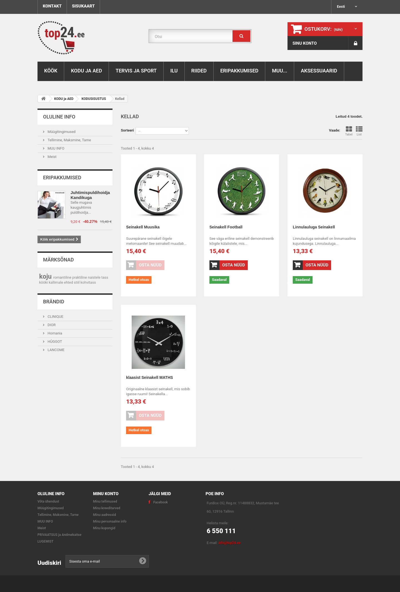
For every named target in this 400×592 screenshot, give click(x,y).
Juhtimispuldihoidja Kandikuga (90, 195)
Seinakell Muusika (143, 227)
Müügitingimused (61, 132)
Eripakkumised (62, 177)
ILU (174, 71)
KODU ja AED (86, 71)
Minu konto (106, 493)
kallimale (56, 282)
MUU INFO (55, 148)
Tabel (348, 131)
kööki (44, 282)
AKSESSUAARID (319, 71)
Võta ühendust (48, 501)
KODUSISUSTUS (94, 99)
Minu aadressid (104, 515)
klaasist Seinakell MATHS (149, 377)
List (359, 131)
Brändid (53, 301)
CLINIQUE (55, 316)
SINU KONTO (304, 43)
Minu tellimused (105, 501)
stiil (77, 282)
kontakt (52, 6)
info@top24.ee (229, 543)
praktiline (80, 277)
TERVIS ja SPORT (136, 71)
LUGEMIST (46, 541)
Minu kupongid (104, 528)
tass (104, 277)
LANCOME (55, 350)
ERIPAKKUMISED (239, 71)
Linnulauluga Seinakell (314, 227)
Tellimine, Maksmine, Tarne (69, 140)
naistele (94, 277)
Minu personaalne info (110, 521)
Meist (52, 157)
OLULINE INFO (59, 117)
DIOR (51, 325)
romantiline (62, 277)
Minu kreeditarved (106, 508)
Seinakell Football (225, 227)
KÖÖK (50, 71)
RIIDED (199, 71)
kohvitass (88, 282)
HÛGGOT (54, 341)
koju (46, 276)
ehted (69, 282)
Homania (54, 333)
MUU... (279, 71)
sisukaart (83, 6)
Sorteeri (127, 130)
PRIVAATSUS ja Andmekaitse (59, 535)
